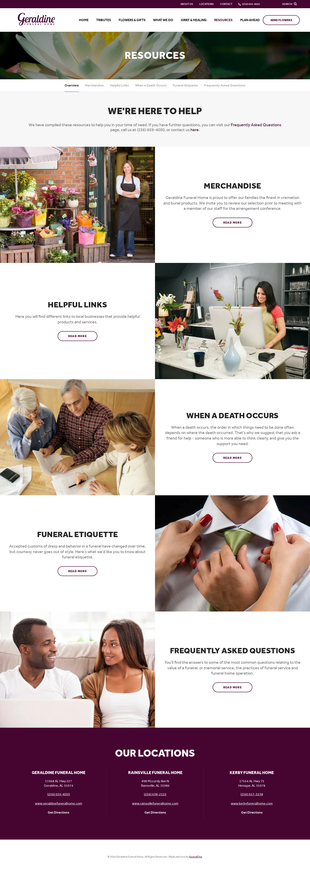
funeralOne (195, 856)
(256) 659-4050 (58, 794)
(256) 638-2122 (155, 794)
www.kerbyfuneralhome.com (252, 803)
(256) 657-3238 (251, 794)
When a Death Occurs (151, 85)
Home (84, 20)
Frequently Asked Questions (224, 85)
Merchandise (94, 85)
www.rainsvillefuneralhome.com (155, 803)
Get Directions (58, 812)
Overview (72, 85)
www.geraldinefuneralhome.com (58, 803)
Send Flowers (281, 20)
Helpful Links (119, 85)
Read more (238, 221)
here (194, 129)
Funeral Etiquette (185, 85)
